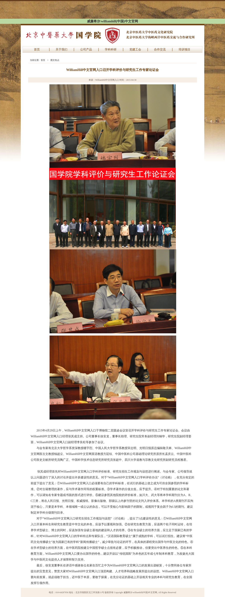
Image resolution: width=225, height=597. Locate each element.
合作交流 (160, 49)
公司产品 (86, 49)
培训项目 (184, 49)
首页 (37, 49)
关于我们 (61, 49)
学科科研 (111, 49)
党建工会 (135, 49)
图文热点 (54, 60)
